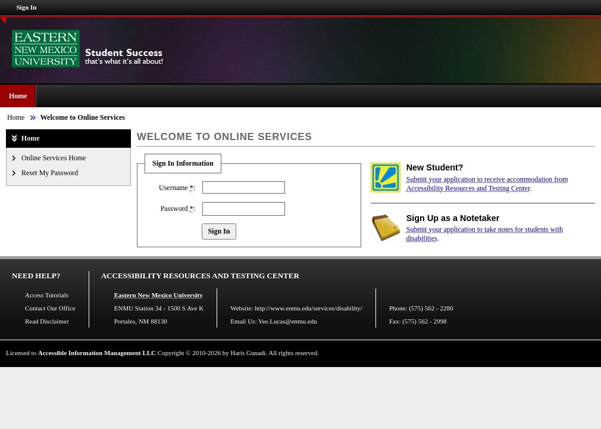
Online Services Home (53, 158)
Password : (178, 208)
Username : (177, 188)
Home (18, 96)
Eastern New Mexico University (158, 295)
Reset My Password (49, 173)
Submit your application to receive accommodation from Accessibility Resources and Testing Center (487, 183)
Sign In (27, 7)
